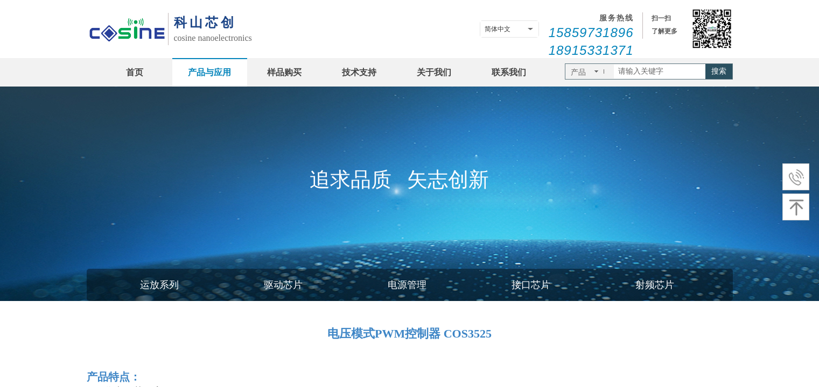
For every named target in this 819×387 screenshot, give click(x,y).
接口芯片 (531, 285)
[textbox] (659, 71)
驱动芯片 (283, 285)
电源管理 (407, 285)
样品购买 (284, 72)
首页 (134, 72)
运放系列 (159, 285)
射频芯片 (654, 285)
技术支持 (359, 72)
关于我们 (434, 72)
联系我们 (509, 72)
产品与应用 (209, 72)
